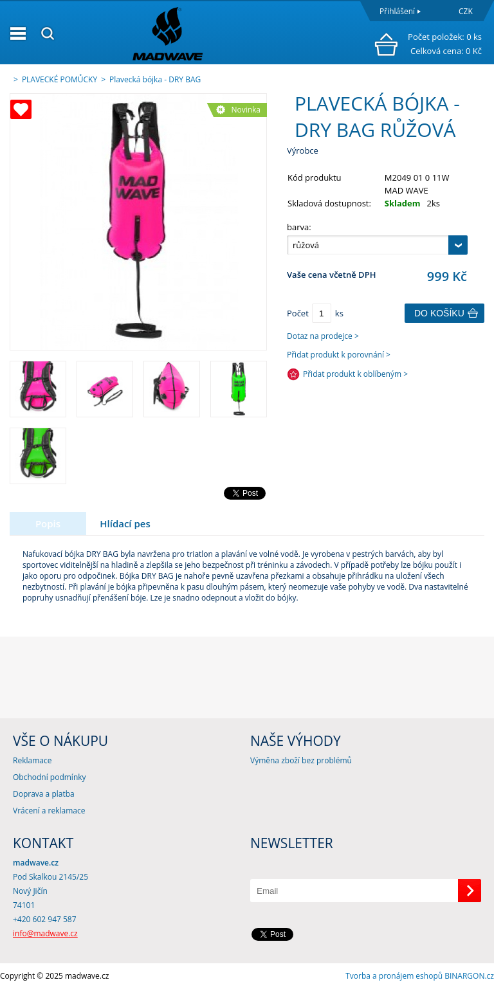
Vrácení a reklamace (49, 810)
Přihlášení (397, 11)
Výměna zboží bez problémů (301, 760)
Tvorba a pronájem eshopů (394, 975)
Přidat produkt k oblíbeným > (355, 373)
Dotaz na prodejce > (323, 336)
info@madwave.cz (45, 933)
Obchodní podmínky (49, 777)
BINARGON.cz (469, 975)
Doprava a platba (44, 793)
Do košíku (439, 313)
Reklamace (32, 760)
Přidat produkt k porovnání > (338, 354)
